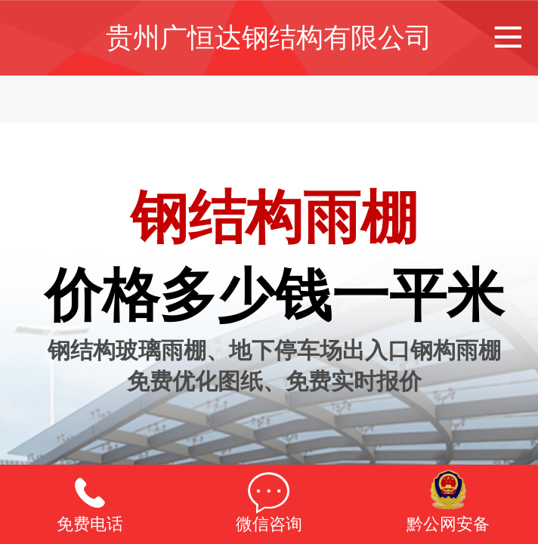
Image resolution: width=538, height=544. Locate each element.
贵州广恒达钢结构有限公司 (269, 38)
